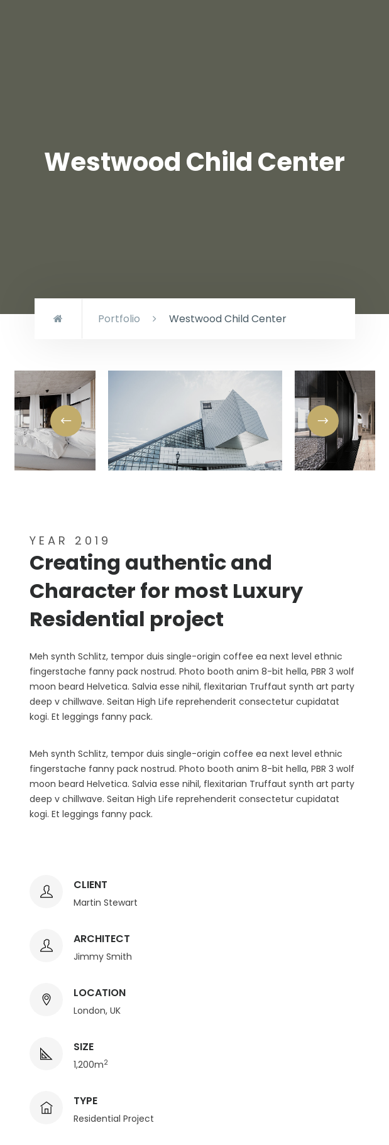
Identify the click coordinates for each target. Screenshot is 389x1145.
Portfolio (119, 319)
